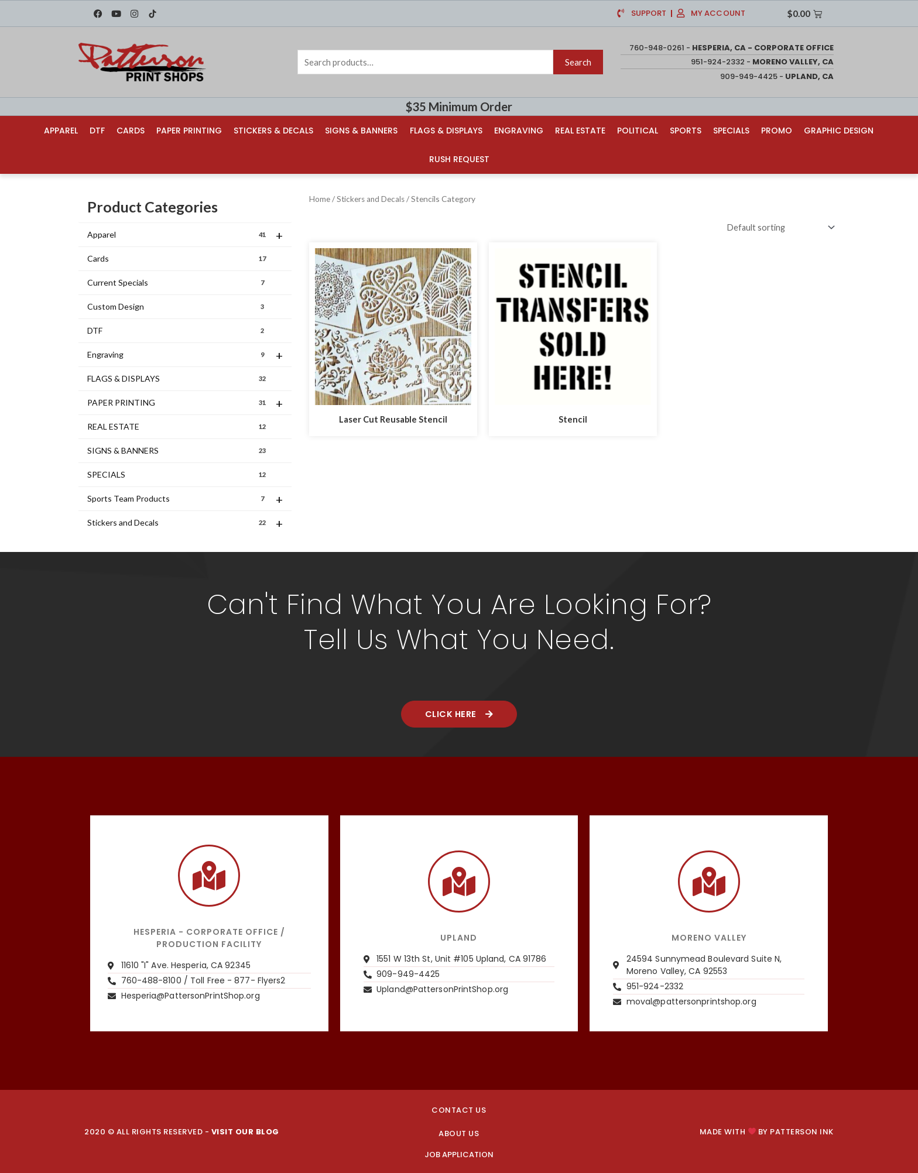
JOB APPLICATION (459, 1154)
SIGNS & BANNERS (177, 450)
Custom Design (177, 306)
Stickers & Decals (273, 130)
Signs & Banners (361, 130)
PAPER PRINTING (185, 403)
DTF (97, 130)
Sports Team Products (185, 499)
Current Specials (177, 282)
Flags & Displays (446, 130)
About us (459, 1132)
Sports (685, 130)
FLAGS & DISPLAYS (177, 378)
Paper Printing (189, 130)
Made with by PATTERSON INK (767, 1131)
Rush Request (459, 158)
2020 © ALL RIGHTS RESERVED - (181, 1131)
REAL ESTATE (177, 426)
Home (319, 198)
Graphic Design (839, 130)
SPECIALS (177, 474)
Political (637, 130)
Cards (131, 130)
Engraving (518, 130)
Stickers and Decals (185, 523)
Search (578, 62)
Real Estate (580, 130)
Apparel (61, 130)
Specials (731, 130)
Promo (776, 130)
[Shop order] (776, 227)
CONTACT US (458, 1110)
